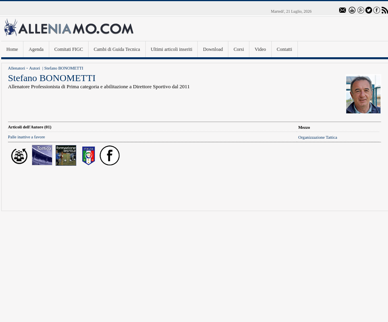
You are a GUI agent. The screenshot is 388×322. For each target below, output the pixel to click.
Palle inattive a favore (26, 137)
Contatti (284, 49)
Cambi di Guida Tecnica (117, 49)
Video (260, 49)
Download (213, 49)
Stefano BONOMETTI (63, 68)
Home (12, 49)
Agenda (36, 49)
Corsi (239, 49)
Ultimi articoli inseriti (172, 49)
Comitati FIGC (68, 49)
